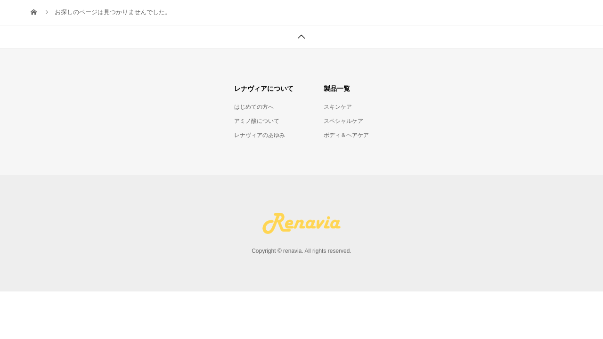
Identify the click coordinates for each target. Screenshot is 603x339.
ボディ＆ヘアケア (346, 135)
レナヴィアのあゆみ (259, 135)
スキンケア (338, 107)
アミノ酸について (256, 121)
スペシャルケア (343, 121)
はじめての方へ (254, 107)
